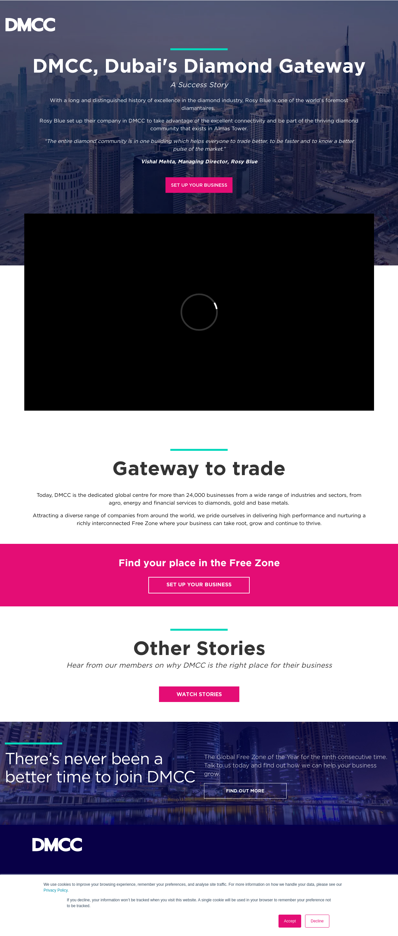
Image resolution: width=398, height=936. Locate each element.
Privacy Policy (56, 890)
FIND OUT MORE (245, 790)
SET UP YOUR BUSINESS (199, 184)
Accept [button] (290, 921)
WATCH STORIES (199, 694)
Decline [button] (317, 921)
